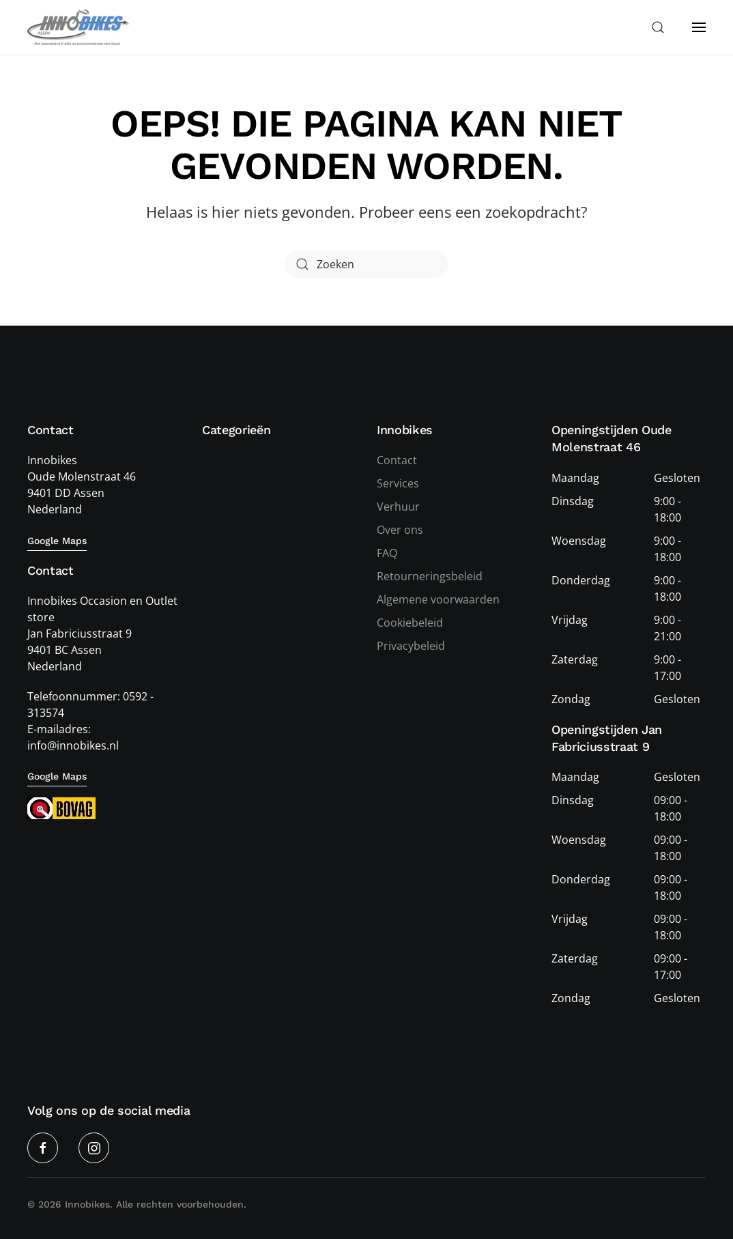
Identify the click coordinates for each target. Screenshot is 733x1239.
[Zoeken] (366, 264)
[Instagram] (93, 1148)
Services (398, 484)
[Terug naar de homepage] (78, 27)
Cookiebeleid (410, 623)
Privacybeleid (411, 646)
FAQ (387, 553)
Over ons (400, 530)
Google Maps (57, 540)
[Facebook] (42, 1148)
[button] (658, 27)
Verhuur (398, 507)
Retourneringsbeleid (430, 576)
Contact (397, 460)
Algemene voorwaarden (438, 600)
